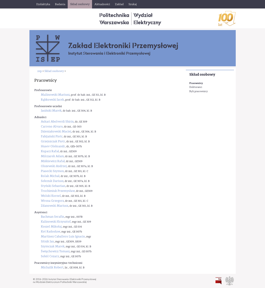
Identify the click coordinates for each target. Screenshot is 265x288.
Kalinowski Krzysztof (56, 221)
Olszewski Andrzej (54, 166)
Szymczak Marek (53, 246)
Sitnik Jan (47, 241)
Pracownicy (196, 83)
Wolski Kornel (51, 196)
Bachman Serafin (52, 217)
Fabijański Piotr (52, 136)
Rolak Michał (50, 176)
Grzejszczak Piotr (53, 141)
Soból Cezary (50, 256)
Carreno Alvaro (52, 126)
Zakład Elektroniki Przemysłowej (123, 45)
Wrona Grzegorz (52, 201)
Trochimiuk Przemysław (58, 191)
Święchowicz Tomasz (55, 251)
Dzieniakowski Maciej (56, 131)
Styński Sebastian (53, 186)
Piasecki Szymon (52, 171)
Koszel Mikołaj (51, 226)
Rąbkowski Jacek (52, 99)
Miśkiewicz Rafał (53, 161)
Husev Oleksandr (53, 146)
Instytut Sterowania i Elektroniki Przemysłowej (109, 53)
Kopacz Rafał (50, 151)
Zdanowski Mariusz (54, 206)
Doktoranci (195, 87)
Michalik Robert (52, 267)
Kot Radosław (50, 231)
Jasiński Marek (51, 110)
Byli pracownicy (198, 91)
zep (39, 71)
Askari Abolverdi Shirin (57, 121)
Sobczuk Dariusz (52, 181)
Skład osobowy (202, 74)
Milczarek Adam (52, 156)
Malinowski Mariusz (55, 95)
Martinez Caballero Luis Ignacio (63, 236)
